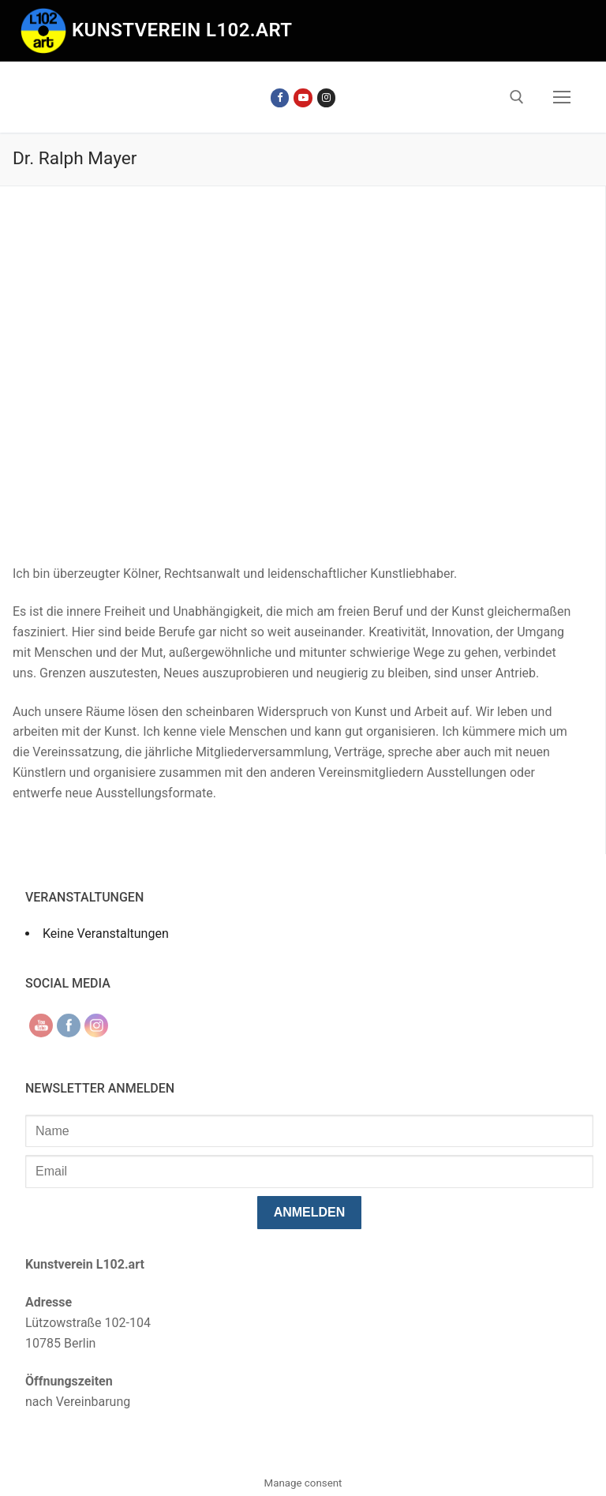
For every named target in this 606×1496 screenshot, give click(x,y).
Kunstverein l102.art (182, 30)
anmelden (310, 1212)
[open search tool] (517, 97)
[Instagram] (326, 97)
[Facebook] (280, 97)
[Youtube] (303, 97)
